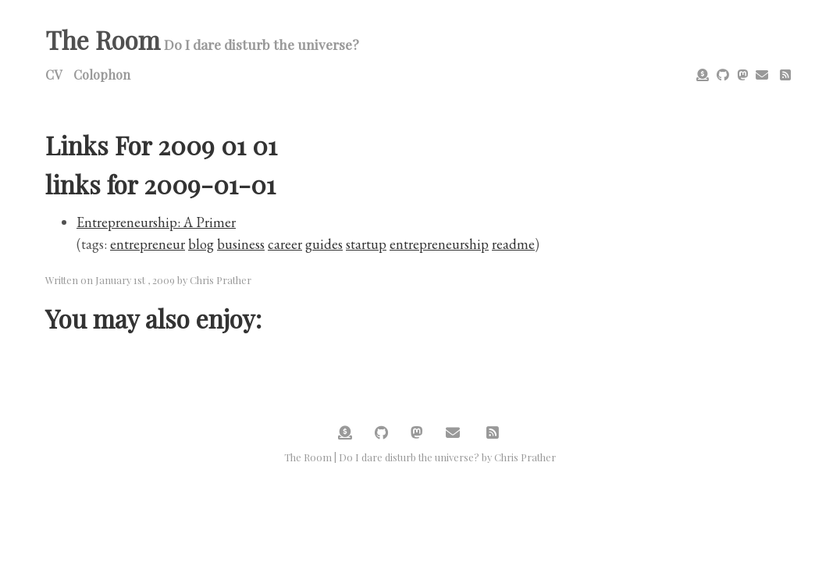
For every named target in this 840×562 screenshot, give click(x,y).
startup (366, 244)
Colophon (101, 74)
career (285, 244)
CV (53, 74)
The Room (102, 39)
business (241, 244)
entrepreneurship (439, 244)
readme (513, 244)
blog (201, 244)
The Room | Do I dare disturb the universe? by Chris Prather (420, 457)
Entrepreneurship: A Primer (156, 222)
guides (324, 244)
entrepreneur (147, 244)
